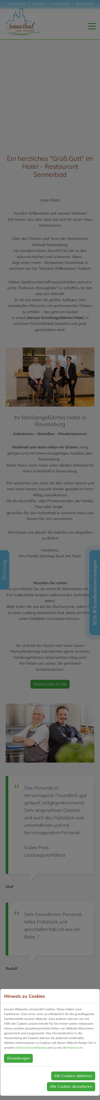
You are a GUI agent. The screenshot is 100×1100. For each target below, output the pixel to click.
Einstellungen (18, 1058)
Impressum (75, 1047)
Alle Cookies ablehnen (73, 1075)
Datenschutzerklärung (30, 1047)
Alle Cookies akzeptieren (71, 1086)
